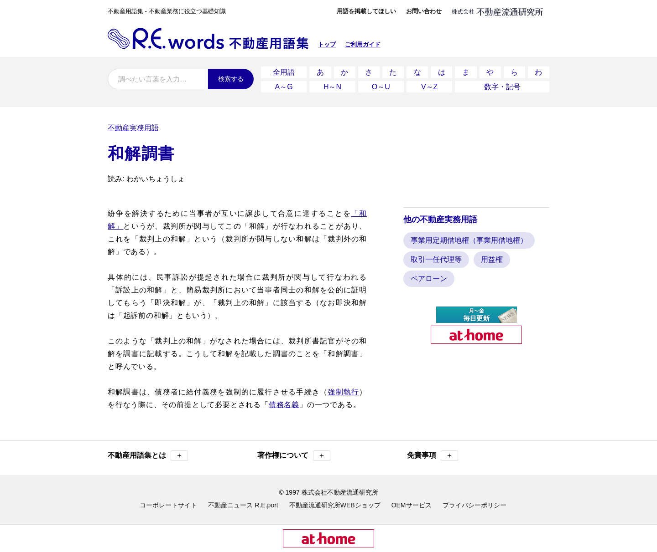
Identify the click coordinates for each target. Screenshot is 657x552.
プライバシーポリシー (474, 504)
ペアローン (429, 278)
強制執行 (343, 391)
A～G (284, 86)
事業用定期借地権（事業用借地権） (469, 240)
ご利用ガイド (363, 44)
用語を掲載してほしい (366, 11)
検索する (231, 78)
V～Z (429, 86)
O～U (381, 86)
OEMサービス (411, 504)
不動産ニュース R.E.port (243, 504)
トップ (327, 44)
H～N (332, 86)
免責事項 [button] (432, 455)
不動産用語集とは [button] (148, 455)
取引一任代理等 (436, 259)
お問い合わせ (424, 11)
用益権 (492, 259)
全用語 (284, 72)
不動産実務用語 (133, 127)
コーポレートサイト (168, 504)
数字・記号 (502, 86)
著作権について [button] (293, 455)
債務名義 (284, 404)
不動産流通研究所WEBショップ (335, 504)
